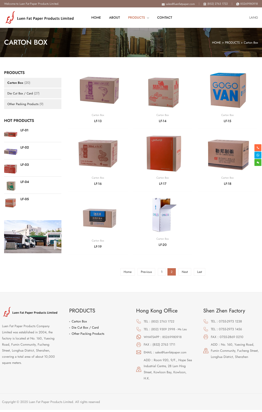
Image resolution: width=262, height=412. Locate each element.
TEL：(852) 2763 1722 (159, 323)
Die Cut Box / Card (20, 93)
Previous (146, 273)
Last (199, 273)
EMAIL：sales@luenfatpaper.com (166, 354)
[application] (145, 17)
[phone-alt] (215, 4)
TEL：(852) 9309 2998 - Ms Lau (166, 331)
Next (185, 273)
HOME (213, 42)
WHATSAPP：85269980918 (164, 338)
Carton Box (250, 42)
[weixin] (257, 162)
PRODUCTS (230, 42)
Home (127, 273)
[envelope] (178, 4)
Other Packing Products (23, 104)
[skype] (257, 155)
